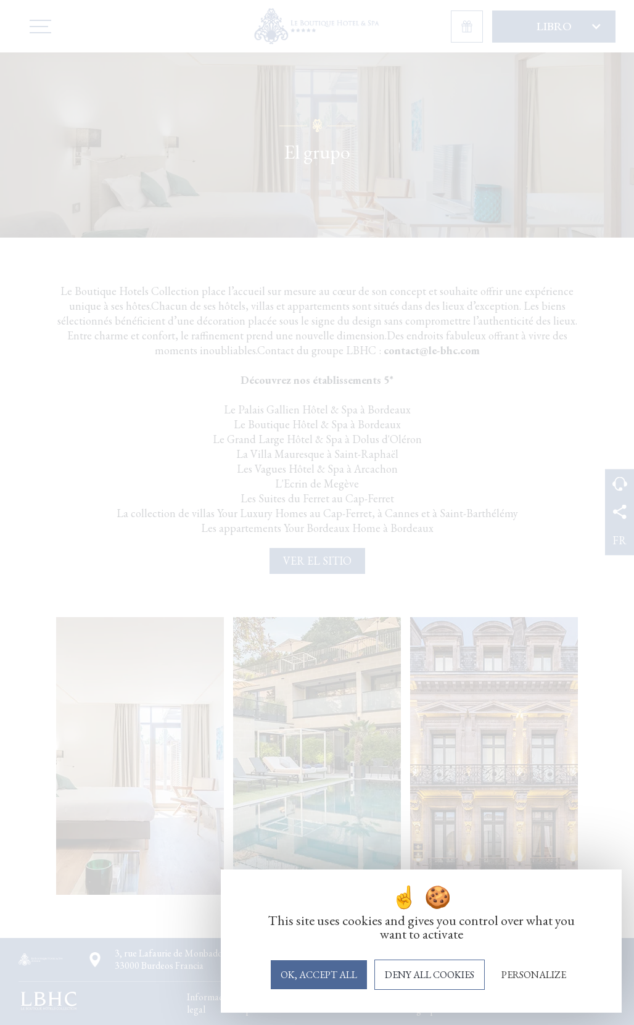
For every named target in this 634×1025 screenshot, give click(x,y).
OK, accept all (319, 974)
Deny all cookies (429, 974)
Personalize (533, 974)
